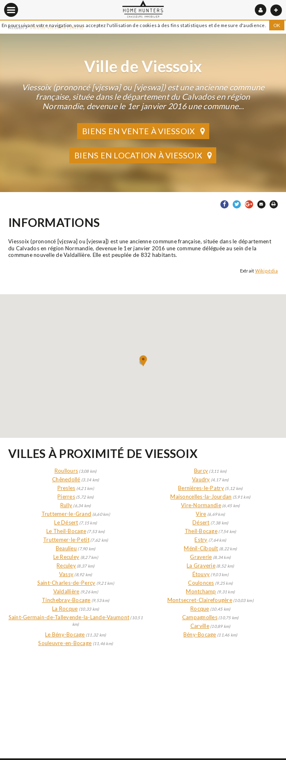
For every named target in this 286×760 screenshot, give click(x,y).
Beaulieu (66, 548)
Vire (201, 513)
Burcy (201, 470)
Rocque (199, 608)
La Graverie (201, 565)
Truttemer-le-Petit (66, 539)
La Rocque (65, 608)
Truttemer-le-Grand (66, 513)
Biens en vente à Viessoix (144, 131)
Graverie (201, 557)
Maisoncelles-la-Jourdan (200, 496)
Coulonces (201, 582)
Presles (66, 488)
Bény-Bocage (199, 634)
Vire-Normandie (201, 505)
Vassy (66, 574)
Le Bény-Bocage (65, 634)
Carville (199, 626)
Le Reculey (66, 557)
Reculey (66, 565)
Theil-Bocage (201, 531)
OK (277, 25)
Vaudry (201, 479)
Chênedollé (66, 479)
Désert (201, 522)
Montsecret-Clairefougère (199, 600)
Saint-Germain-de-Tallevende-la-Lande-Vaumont (69, 617)
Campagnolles (199, 617)
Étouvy (201, 574)
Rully (66, 505)
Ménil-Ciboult (201, 548)
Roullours (66, 470)
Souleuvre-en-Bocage (65, 643)
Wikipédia (266, 270)
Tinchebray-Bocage (66, 600)
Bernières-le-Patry (201, 488)
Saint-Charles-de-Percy (66, 582)
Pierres (66, 496)
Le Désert (66, 522)
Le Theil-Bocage (66, 531)
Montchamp (201, 591)
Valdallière (66, 591)
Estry (200, 539)
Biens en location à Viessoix (144, 155)
